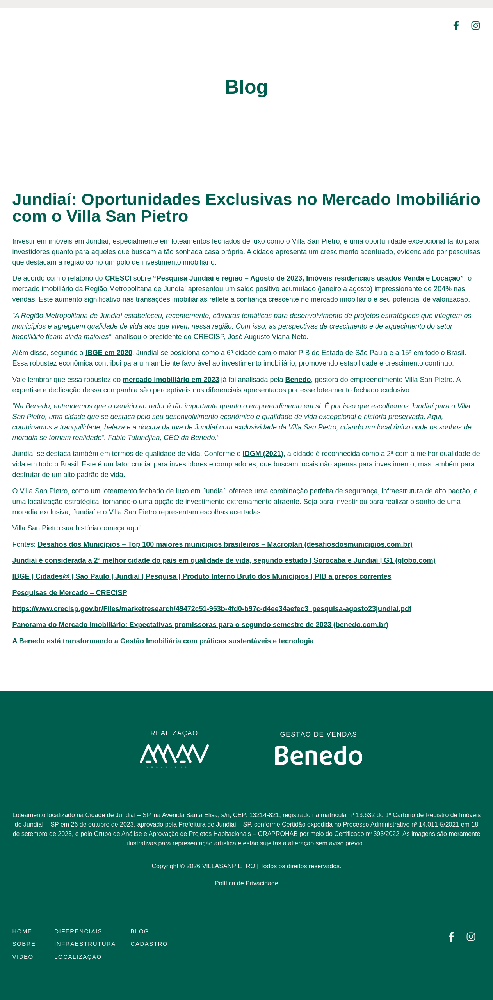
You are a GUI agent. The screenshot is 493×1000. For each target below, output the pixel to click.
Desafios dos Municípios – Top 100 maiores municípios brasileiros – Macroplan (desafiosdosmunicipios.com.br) (225, 544)
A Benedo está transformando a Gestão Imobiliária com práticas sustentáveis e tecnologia (163, 641)
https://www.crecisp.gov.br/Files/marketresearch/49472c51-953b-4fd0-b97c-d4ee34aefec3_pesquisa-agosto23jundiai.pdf (211, 609)
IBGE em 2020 (108, 353)
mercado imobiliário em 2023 (171, 379)
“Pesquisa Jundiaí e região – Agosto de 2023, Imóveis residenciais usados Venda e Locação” (308, 278)
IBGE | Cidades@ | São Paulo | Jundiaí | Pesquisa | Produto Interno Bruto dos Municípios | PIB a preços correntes (202, 576)
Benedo (298, 379)
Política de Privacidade (246, 883)
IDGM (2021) (263, 454)
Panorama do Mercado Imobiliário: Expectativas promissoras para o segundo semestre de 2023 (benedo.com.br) (200, 625)
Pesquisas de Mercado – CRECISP (69, 593)
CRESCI (118, 278)
